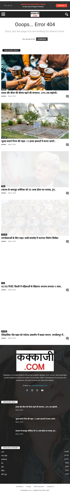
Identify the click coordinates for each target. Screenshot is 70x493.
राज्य (3, 283)
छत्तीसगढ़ (4, 459)
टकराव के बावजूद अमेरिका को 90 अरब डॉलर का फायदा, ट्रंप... (28, 189)
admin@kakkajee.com (39, 385)
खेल (2, 467)
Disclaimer (19, 486)
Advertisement (39, 486)
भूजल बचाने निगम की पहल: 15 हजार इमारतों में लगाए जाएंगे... (28, 141)
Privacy (28, 486)
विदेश (3, 186)
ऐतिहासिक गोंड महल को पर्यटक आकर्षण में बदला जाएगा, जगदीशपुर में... (33, 334)
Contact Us (50, 486)
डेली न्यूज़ (4, 474)
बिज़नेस (3, 89)
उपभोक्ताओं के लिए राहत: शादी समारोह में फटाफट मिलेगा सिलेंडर (29, 238)
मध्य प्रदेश (4, 138)
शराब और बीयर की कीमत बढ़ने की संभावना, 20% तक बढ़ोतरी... (29, 92)
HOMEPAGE (42, 39)
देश (2, 463)
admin (3, 96)
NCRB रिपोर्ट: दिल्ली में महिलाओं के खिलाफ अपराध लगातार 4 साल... (31, 286)
